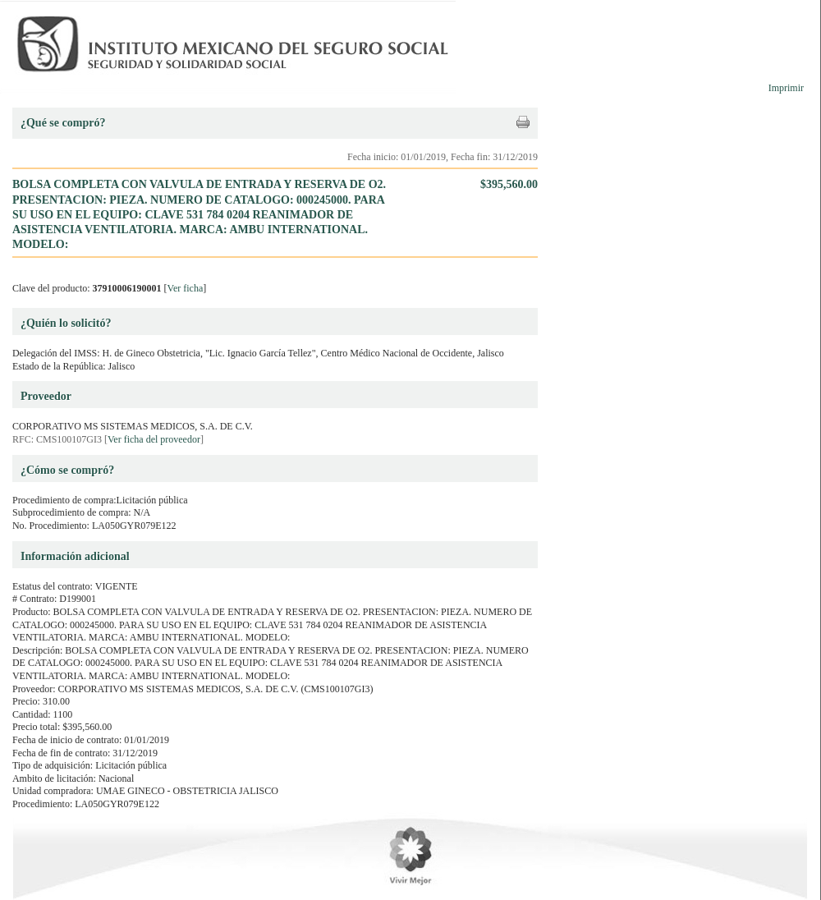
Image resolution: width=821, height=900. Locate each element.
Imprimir (786, 88)
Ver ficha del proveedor (154, 439)
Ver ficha (185, 288)
